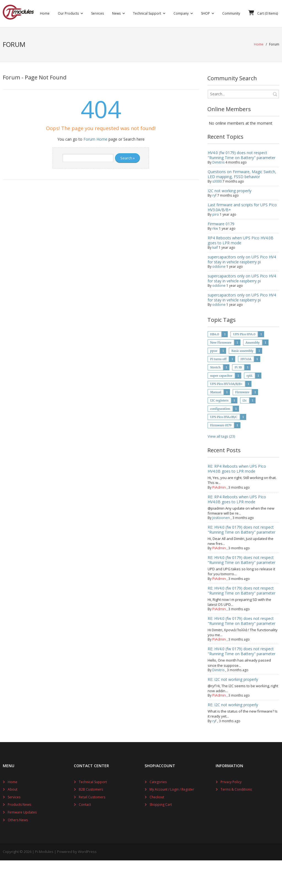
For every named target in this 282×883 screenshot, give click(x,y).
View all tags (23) (221, 458)
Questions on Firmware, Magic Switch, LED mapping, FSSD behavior (242, 196)
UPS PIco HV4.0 (244, 356)
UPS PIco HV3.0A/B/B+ (226, 406)
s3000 (217, 203)
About (12, 812)
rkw (215, 250)
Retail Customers (92, 819)
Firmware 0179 (221, 246)
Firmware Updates (22, 834)
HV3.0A (245, 381)
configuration (220, 431)
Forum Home (95, 161)
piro (215, 236)
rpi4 (249, 398)
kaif (215, 269)
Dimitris (218, 184)
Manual (215, 414)
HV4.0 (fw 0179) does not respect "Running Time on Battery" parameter (241, 177)
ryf (214, 217)
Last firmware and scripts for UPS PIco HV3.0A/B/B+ (242, 229)
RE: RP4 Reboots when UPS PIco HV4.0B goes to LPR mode (237, 491)
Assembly (253, 365)
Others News (18, 842)
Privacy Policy (231, 804)
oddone (218, 289)
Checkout (157, 819)
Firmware (242, 414)
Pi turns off (218, 381)
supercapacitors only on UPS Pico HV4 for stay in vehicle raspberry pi (242, 282)
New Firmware (221, 365)
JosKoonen (220, 540)
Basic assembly (242, 373)
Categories (158, 804)
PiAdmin (218, 509)
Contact (85, 827)
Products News (19, 827)
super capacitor (221, 398)
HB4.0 (214, 356)
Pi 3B (238, 390)
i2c (245, 423)
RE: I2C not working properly (233, 701)
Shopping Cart (161, 827)
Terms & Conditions (236, 812)
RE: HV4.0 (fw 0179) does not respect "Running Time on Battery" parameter (241, 552)
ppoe (213, 373)
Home (259, 67)
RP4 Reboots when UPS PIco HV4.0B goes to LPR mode (240, 263)
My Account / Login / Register (172, 812)
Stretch (215, 390)
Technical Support (93, 804)
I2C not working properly (229, 213)
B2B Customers (91, 812)
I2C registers (219, 423)
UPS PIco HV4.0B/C (223, 439)
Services (14, 819)
